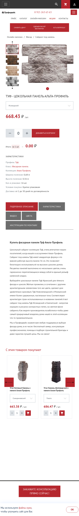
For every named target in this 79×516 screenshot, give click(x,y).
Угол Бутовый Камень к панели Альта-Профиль (20, 389)
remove (10, 133)
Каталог (23, 18)
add (27, 133)
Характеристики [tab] (52, 206)
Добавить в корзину (45, 133)
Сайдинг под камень (44, 37)
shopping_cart (65, 4)
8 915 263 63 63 (43, 12)
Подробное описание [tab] (22, 206)
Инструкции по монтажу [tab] (23, 225)
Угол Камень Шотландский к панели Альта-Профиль (56, 389)
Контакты (63, 18)
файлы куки (25, 507)
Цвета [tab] (29, 216)
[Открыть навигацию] (5, 4)
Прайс (13, 18)
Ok (72, 509)
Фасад (29, 37)
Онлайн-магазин (38, 18)
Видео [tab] (13, 216)
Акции (52, 18)
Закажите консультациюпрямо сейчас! (39, 491)
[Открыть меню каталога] (74, 12)
